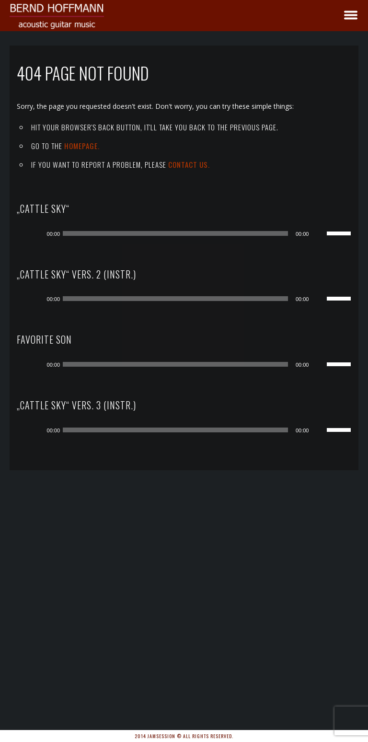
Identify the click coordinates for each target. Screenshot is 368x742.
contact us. (189, 164)
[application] (191, 233)
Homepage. (82, 145)
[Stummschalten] (319, 233)
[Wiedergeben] (36, 233)
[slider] (175, 233)
